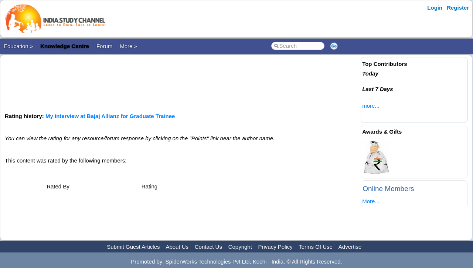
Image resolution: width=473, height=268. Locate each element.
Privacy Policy (275, 247)
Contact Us (208, 247)
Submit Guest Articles (133, 247)
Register (458, 7)
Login (434, 7)
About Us (177, 247)
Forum (104, 46)
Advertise (350, 247)
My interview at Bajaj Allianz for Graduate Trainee (110, 116)
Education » (18, 46)
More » (128, 46)
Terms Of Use (316, 247)
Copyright (240, 247)
